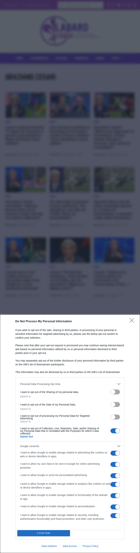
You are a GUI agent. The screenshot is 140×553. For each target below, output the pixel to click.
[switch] (115, 391)
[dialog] (70, 433)
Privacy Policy (90, 546)
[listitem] (70, 384)
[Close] (132, 321)
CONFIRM (43, 533)
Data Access (70, 546)
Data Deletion (49, 546)
